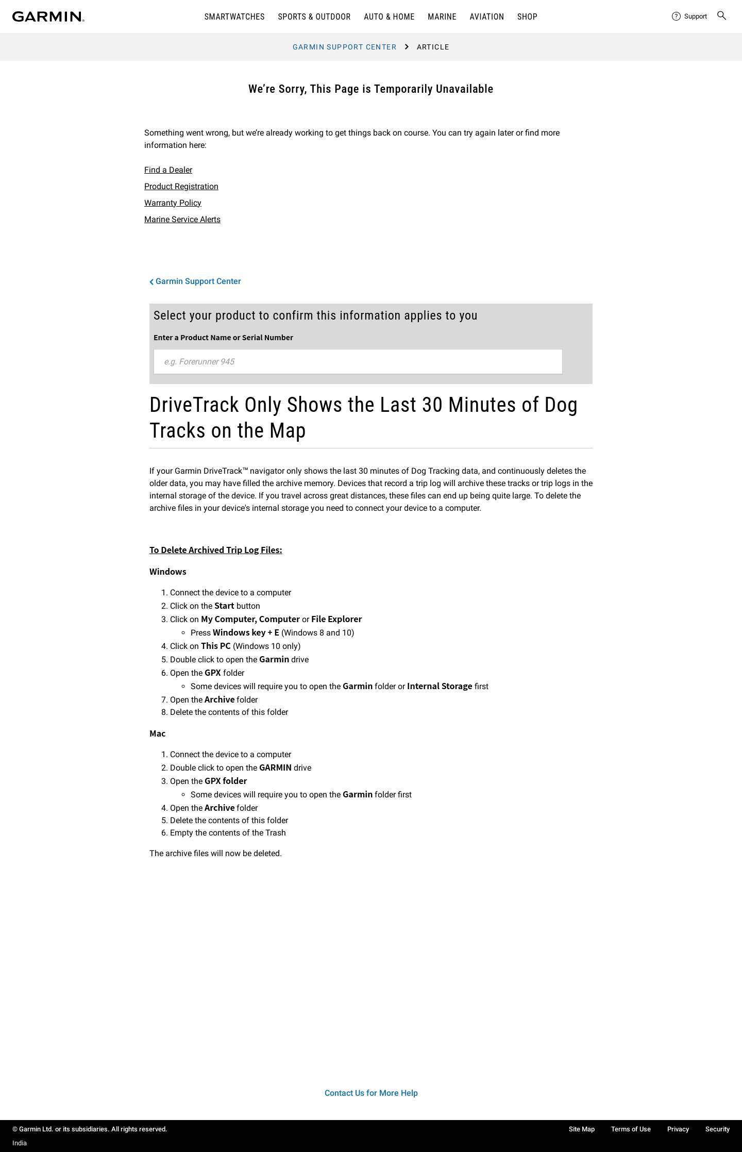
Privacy (678, 1129)
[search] (722, 16)
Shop (527, 17)
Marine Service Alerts (182, 219)
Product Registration (181, 186)
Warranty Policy (172, 203)
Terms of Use (631, 1129)
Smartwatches (235, 17)
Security (717, 1129)
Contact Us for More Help (371, 1093)
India (19, 1143)
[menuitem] (690, 16)
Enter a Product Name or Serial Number (223, 337)
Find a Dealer (168, 170)
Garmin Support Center (345, 47)
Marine (442, 17)
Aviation (487, 17)
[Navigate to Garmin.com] (48, 16)
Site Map (582, 1129)
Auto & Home (389, 17)
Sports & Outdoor (314, 17)
